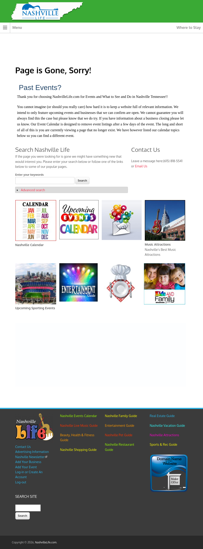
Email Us (141, 166)
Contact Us (23, 447)
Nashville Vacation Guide (167, 425)
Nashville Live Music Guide (79, 425)
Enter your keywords (29, 174)
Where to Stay (189, 27)
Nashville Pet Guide (118, 435)
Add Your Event (26, 467)
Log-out (20, 482)
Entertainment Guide (119, 425)
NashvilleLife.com (45, 542)
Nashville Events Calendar (78, 416)
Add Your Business (28, 462)
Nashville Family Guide (121, 416)
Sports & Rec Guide (163, 444)
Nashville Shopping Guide (78, 450)
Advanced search (33, 190)
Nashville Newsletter (31, 457)
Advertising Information (32, 452)
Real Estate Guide (162, 416)
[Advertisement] (100, 355)
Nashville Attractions (164, 435)
